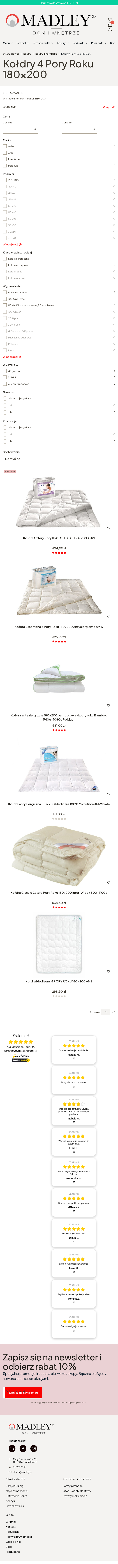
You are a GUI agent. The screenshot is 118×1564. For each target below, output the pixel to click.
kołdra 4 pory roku (18, 265)
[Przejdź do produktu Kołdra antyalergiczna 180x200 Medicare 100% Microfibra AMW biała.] (59, 767)
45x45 (12, 199)
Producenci (13, 1551)
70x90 (12, 238)
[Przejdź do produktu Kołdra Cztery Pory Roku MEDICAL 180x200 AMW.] (59, 501)
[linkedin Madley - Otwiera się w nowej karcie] (12, 1448)
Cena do (67, 122)
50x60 (12, 212)
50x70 (12, 218)
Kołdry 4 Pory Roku (46, 54)
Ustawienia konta (16, 1495)
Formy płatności (73, 1485)
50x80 (12, 225)
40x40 (12, 186)
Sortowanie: (12, 452)
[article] (73, 1049)
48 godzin (14, 371)
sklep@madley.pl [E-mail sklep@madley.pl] (22, 1472)
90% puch (14, 318)
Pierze (11, 350)
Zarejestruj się (15, 1485)
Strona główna (11, 54)
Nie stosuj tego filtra (20, 398)
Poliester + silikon (17, 292)
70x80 (12, 231)
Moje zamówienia (16, 1490)
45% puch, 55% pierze (20, 331)
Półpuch (13, 344)
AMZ (10, 152)
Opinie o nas (13, 1541)
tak (10, 405)
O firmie (11, 1521)
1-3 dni (12, 377)
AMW (11, 146)
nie (10, 412)
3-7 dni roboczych (18, 383)
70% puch (14, 324)
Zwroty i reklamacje (75, 1495)
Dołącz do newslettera (23, 1392)
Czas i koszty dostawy (77, 1490)
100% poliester (16, 298)
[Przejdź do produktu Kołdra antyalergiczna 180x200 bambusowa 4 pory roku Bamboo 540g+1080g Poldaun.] (59, 679)
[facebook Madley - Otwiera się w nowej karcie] (23, 1448)
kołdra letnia (15, 271)
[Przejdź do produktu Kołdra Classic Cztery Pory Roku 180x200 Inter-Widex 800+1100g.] (59, 856)
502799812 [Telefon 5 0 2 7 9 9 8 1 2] (19, 1467)
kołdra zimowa (16, 278)
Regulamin (12, 1531)
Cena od (8, 122)
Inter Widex (14, 159)
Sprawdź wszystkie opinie (19, 1051)
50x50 (12, 205)
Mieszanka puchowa (19, 337)
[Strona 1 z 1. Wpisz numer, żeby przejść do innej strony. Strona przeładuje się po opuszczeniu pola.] (105, 1012)
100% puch (14, 311)
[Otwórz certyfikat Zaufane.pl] (21, 1042)
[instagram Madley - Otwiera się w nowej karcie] (33, 1448)
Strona (95, 1012)
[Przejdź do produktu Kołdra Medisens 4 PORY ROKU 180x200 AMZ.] (59, 945)
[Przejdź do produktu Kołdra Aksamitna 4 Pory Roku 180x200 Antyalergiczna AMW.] (59, 590)
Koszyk (10, 1500)
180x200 (13, 180)
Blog (9, 1546)
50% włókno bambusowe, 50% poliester (31, 305)
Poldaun (13, 165)
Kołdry (27, 54)
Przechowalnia (15, 1505)
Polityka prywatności (19, 1536)
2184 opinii (26, 1047)
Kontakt (11, 1526)
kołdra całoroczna (18, 258)
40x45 (12, 193)
